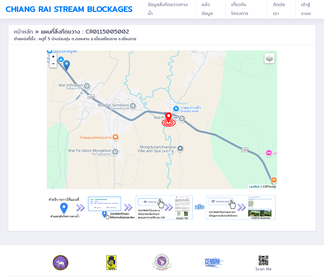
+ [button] (53, 57)
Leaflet (254, 186)
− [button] (53, 64)
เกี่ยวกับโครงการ (239, 9)
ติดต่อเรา (279, 9)
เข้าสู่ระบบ (306, 9)
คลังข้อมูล (207, 9)
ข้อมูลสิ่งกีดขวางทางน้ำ (168, 9)
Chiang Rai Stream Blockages (69, 9)
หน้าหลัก (24, 31)
